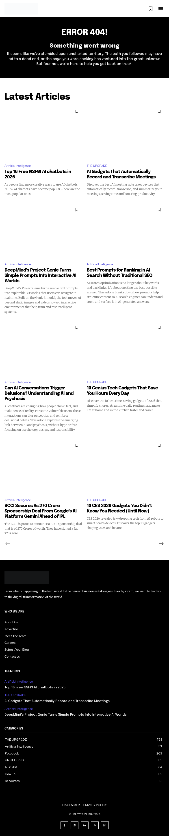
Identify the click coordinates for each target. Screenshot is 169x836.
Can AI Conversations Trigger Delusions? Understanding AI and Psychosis (39, 393)
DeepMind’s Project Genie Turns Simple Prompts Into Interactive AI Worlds (40, 275)
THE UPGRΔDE (97, 166)
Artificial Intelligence (17, 166)
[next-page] (161, 543)
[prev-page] (7, 543)
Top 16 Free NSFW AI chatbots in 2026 (34, 687)
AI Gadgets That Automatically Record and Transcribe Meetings (57, 701)
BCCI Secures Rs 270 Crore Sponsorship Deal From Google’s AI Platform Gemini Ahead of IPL (40, 511)
